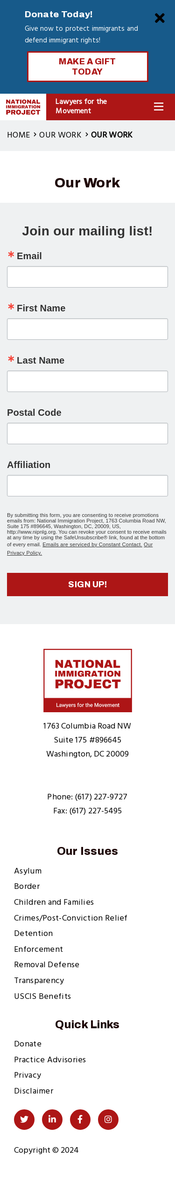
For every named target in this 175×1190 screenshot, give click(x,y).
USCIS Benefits (42, 997)
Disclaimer (33, 1091)
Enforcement (38, 949)
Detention (33, 934)
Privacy (27, 1075)
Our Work (60, 135)
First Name (41, 308)
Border (27, 887)
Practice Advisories (50, 1060)
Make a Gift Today (87, 66)
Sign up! (87, 584)
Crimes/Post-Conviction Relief (71, 918)
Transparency (39, 981)
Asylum (28, 871)
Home (18, 135)
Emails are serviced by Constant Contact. (92, 544)
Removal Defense (47, 965)
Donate (28, 1044)
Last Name (40, 360)
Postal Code (34, 412)
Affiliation (28, 464)
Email (29, 256)
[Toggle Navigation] (159, 107)
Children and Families (54, 902)
